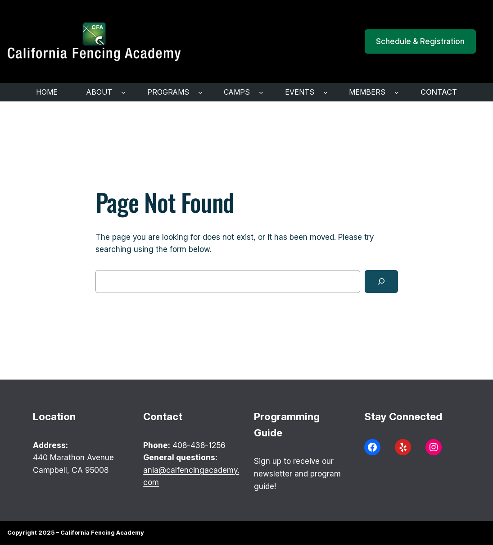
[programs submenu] (200, 92)
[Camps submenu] (261, 92)
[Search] (381, 281)
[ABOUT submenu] (123, 92)
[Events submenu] (325, 92)
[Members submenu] (396, 92)
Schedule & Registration (420, 41)
